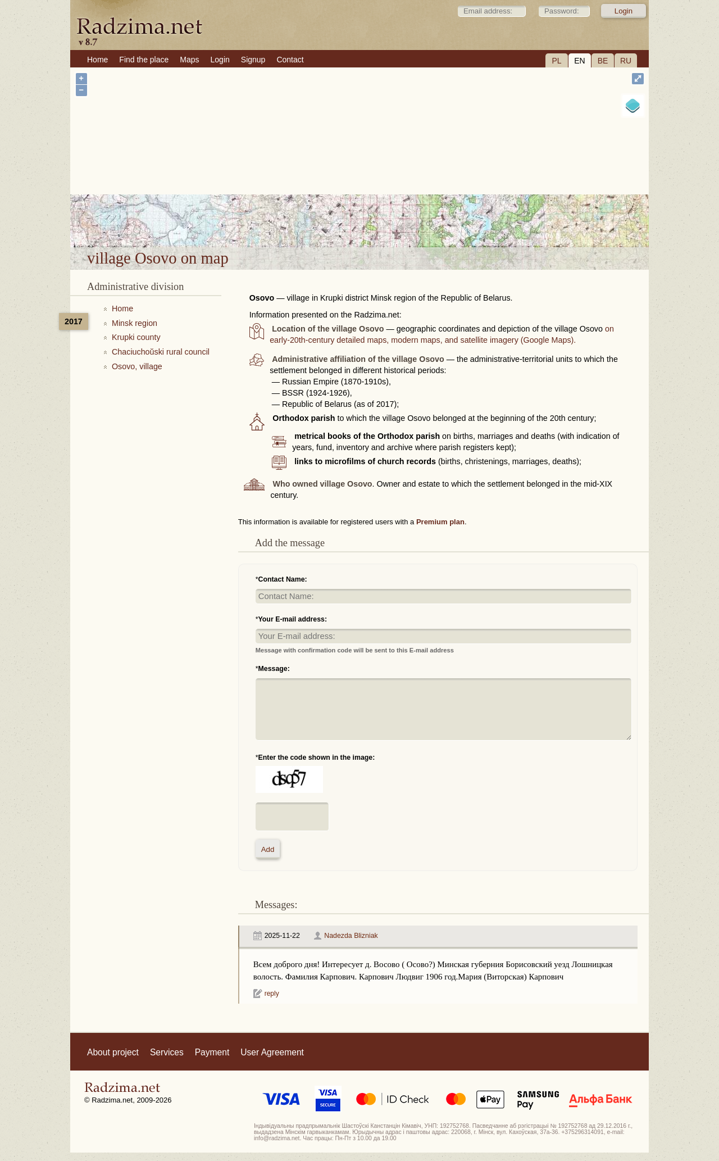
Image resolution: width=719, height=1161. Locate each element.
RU (625, 60)
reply (272, 993)
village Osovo (393, 218)
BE (603, 60)
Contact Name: (282, 579)
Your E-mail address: (292, 619)
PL (556, 60)
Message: (274, 669)
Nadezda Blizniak (350, 936)
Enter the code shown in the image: (316, 757)
